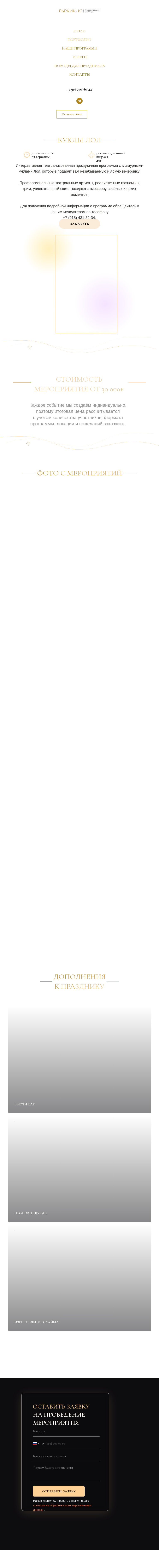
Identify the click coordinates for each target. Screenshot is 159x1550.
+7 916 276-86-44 (79, 89)
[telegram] (79, 101)
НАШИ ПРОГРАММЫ (79, 48)
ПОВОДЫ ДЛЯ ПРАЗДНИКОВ (79, 65)
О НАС (79, 31)
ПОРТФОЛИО (79, 39)
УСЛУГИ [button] (79, 57)
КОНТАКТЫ (79, 74)
